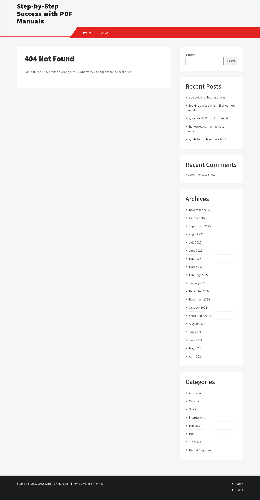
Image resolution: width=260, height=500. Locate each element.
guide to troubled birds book (208, 139)
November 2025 (199, 210)
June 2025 (195, 251)
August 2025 (197, 234)
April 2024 (196, 356)
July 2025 (195, 242)
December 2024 (199, 291)
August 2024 (197, 324)
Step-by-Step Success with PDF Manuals (45, 13)
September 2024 (200, 316)
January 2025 (197, 283)
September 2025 (200, 226)
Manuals (194, 426)
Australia (195, 393)
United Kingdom (200, 450)
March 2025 (196, 267)
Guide (193, 409)
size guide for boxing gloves (207, 97)
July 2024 (195, 332)
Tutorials (195, 442)
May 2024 (195, 348)
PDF (191, 434)
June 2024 (195, 340)
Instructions (197, 417)
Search (191, 55)
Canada (194, 401)
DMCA (104, 32)
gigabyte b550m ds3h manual (208, 118)
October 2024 (198, 308)
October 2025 (198, 218)
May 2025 (195, 259)
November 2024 (199, 299)
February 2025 (198, 275)
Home (87, 32)
